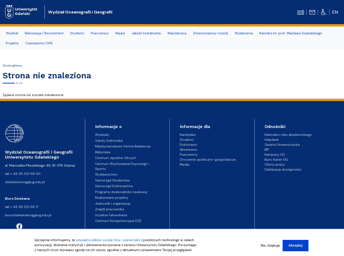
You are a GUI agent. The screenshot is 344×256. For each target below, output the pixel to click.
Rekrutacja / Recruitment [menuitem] (44, 33)
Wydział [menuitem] (12, 33)
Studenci (187, 139)
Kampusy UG (275, 154)
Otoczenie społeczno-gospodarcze (208, 159)
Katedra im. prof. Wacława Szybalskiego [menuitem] (291, 33)
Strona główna (12, 65)
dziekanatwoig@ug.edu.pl (25, 182)
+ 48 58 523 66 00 (25, 174)
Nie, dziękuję (270, 246)
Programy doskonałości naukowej (121, 192)
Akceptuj (296, 246)
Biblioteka (102, 152)
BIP (267, 149)
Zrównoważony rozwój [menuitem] (210, 33)
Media (184, 164)
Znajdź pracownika (109, 209)
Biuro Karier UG (276, 159)
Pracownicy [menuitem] (100, 33)
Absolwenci (188, 149)
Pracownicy (189, 154)
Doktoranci (188, 144)
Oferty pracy (275, 164)
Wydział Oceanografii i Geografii (80, 12)
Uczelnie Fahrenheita (111, 215)
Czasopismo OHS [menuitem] (39, 43)
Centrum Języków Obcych (115, 158)
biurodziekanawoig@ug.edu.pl (28, 215)
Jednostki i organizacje (113, 203)
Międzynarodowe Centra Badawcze (123, 146)
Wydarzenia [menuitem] (244, 33)
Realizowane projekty (111, 197)
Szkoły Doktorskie (109, 140)
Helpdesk (272, 139)
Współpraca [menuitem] (176, 33)
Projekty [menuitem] (12, 43)
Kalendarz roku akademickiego (288, 134)
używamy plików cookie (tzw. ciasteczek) (108, 240)
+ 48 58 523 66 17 (24, 207)
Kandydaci (188, 134)
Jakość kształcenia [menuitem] (146, 33)
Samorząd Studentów (112, 180)
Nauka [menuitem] (120, 33)
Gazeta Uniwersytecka (282, 144)
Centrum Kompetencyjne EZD (118, 221)
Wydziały (102, 134)
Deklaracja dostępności (283, 169)
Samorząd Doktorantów (114, 186)
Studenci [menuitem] (77, 33)
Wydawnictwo (106, 174)
